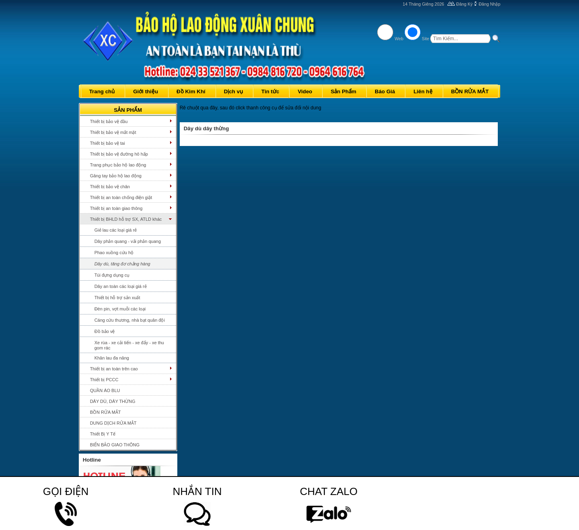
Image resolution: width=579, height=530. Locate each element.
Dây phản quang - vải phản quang (127, 241)
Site (425, 38)
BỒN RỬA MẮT (105, 412)
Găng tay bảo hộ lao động (116, 175)
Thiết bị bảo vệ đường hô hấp (119, 154)
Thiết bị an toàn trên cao (114, 368)
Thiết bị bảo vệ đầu (109, 121)
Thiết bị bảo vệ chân (110, 186)
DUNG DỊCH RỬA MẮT (113, 423)
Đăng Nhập (489, 4)
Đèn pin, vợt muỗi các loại (120, 308)
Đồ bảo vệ (104, 331)
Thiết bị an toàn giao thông (116, 208)
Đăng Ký (464, 4)
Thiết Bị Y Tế (102, 433)
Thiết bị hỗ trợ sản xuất (117, 297)
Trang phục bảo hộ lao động (118, 164)
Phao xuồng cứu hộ (113, 252)
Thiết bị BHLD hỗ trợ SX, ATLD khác (126, 219)
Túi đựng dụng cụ (112, 275)
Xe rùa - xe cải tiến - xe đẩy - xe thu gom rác (129, 345)
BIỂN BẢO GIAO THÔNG (115, 444)
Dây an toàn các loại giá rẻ (120, 286)
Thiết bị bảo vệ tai (107, 143)
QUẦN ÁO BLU (105, 390)
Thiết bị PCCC (104, 379)
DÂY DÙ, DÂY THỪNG (113, 401)
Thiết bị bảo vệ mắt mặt (113, 132)
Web (398, 38)
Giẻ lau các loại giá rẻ (115, 230)
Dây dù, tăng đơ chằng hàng (122, 263)
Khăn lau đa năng (111, 357)
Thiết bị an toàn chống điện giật (121, 197)
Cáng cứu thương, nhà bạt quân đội (129, 320)
